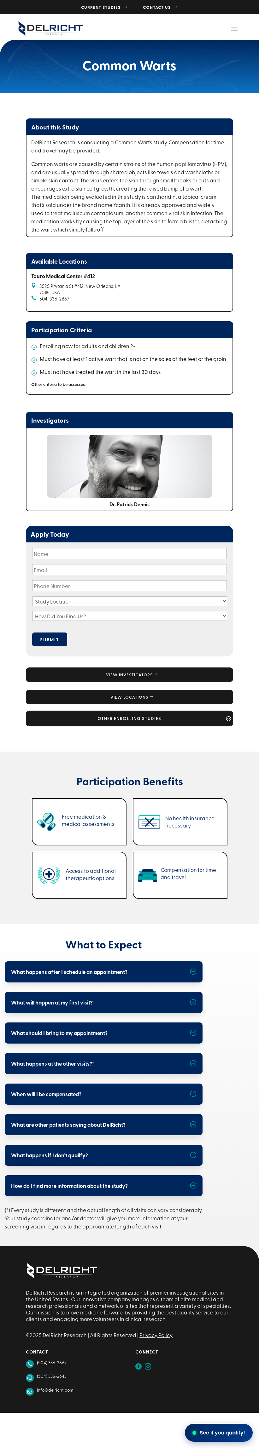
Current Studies (104, 7)
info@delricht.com (55, 1390)
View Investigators (129, 675)
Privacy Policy (156, 1334)
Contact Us (161, 7)
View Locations (129, 697)
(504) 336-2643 (52, 1376)
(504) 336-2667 (52, 1362)
